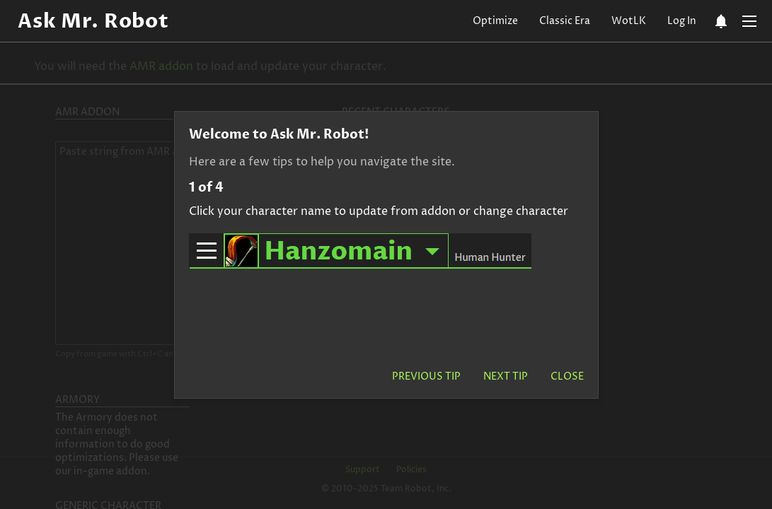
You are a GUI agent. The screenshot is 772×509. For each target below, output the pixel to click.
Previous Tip (426, 376)
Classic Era (564, 21)
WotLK (628, 21)
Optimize (495, 21)
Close (567, 376)
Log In (681, 21)
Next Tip (505, 376)
